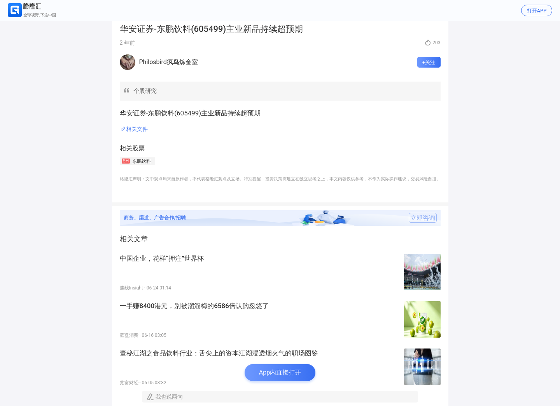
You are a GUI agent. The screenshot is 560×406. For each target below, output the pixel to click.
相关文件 (137, 129)
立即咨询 (422, 218)
